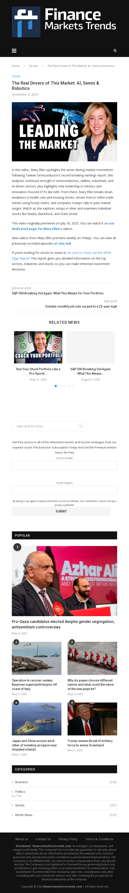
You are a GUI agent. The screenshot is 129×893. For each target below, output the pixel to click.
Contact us (43, 839)
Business (66, 782)
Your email (64, 488)
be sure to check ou (82, 253)
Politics (20, 792)
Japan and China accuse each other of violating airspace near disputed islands (34, 745)
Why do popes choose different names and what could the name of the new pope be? (91, 685)
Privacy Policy (68, 839)
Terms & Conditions (99, 839)
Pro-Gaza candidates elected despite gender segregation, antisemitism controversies (63, 624)
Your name (64, 463)
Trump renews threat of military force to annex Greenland (90, 743)
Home (16, 66)
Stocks (33, 66)
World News (66, 815)
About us (21, 839)
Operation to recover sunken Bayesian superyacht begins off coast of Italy (34, 685)
